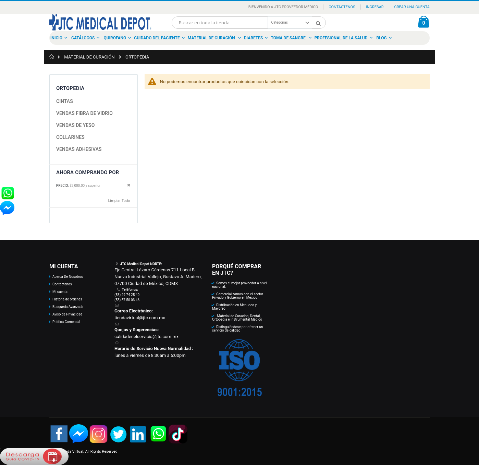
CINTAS (64, 101)
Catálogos (83, 38)
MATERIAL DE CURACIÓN (89, 57)
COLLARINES (70, 137)
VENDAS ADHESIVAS (79, 149)
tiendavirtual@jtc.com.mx (139, 317)
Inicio (56, 38)
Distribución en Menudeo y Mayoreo (234, 306)
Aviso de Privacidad (67, 314)
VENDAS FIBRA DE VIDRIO (84, 113)
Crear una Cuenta (412, 7)
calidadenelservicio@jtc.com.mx (146, 336)
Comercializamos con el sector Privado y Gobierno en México (237, 295)
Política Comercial (66, 322)
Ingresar (375, 7)
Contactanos (62, 284)
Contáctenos (342, 7)
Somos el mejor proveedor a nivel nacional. (239, 284)
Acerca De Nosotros (67, 277)
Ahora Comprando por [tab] (87, 172)
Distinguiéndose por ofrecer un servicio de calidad (237, 328)
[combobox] (249, 22)
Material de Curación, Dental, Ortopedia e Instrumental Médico (237, 317)
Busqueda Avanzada (67, 307)
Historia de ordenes (67, 299)
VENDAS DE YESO (75, 125)
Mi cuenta (59, 292)
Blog (382, 38)
